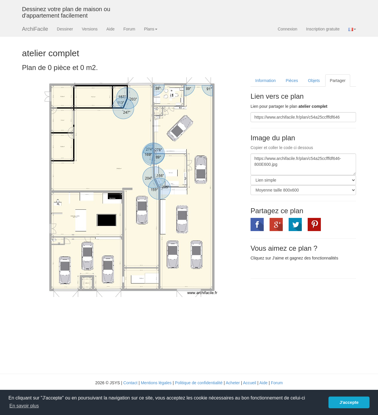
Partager (338, 80)
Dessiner (65, 29)
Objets (314, 80)
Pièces (292, 80)
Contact (130, 382)
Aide (110, 29)
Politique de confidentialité (199, 382)
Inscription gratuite (323, 29)
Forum (129, 29)
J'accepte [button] (349, 402)
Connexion (287, 29)
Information (265, 80)
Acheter (233, 382)
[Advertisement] (300, 325)
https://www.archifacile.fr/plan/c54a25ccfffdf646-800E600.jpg (303, 164)
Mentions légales (156, 382)
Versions (90, 29)
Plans (150, 29)
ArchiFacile (35, 29)
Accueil (249, 382)
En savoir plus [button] (24, 405)
